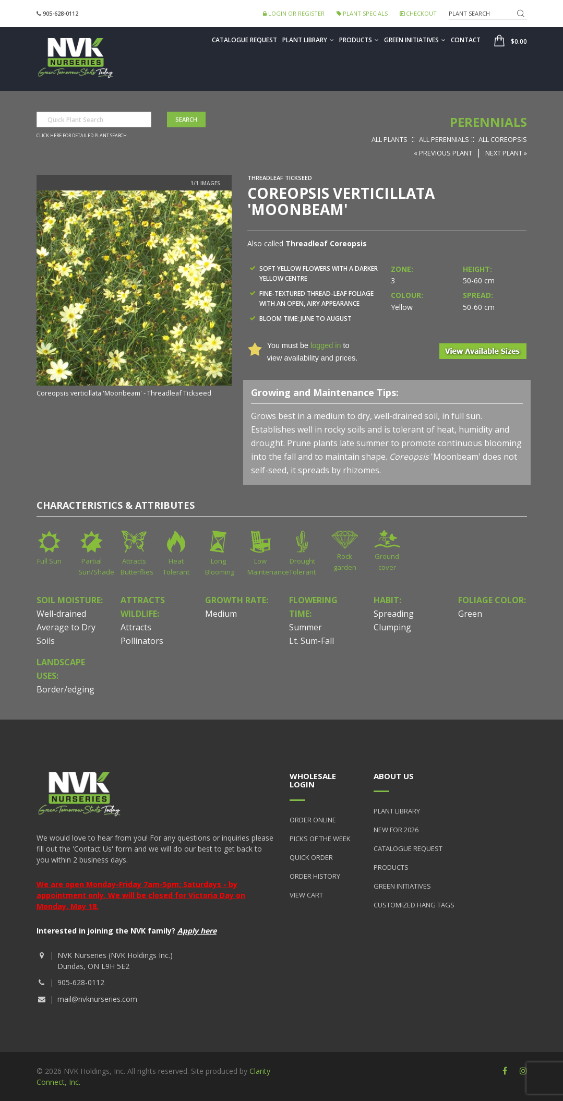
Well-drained (61, 613)
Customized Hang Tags (414, 904)
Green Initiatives (415, 39)
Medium (221, 613)
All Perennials (444, 139)
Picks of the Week (320, 838)
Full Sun (49, 561)
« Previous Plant (443, 153)
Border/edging (65, 689)
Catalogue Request (244, 39)
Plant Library (308, 39)
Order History (315, 876)
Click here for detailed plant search (82, 136)
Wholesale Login (313, 780)
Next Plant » (506, 153)
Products (359, 39)
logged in (325, 345)
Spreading (394, 613)
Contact (466, 39)
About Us (394, 776)
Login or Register (294, 13)
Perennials (488, 121)
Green (470, 613)
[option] (134, 294)
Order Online (313, 819)
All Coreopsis (502, 139)
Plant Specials (362, 13)
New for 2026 (396, 829)
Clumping (392, 627)
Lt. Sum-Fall (311, 641)
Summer (305, 627)
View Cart (306, 895)
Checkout (418, 13)
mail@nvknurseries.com (97, 999)
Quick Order (311, 857)
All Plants (390, 139)
